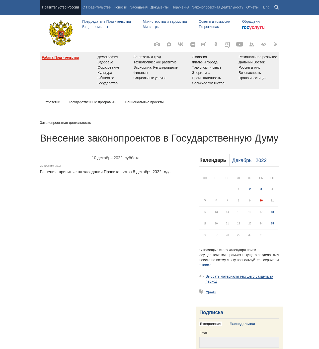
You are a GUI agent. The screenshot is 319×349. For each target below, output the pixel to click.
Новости (120, 7)
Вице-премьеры (95, 27)
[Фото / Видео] (157, 44)
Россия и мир (249, 67)
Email (203, 333)
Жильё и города (205, 62)
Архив (211, 292)
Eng (266, 7)
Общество (106, 78)
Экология (199, 57)
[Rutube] (204, 44)
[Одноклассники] (216, 44)
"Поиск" (205, 265)
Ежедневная (210, 324)
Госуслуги (253, 28)
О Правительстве (96, 7)
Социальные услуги (149, 78)
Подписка (211, 312)
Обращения (251, 21)
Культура (105, 73)
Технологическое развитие (154, 62)
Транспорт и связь (207, 67)
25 (272, 223)
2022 (261, 160)
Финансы (140, 73)
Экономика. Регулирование (155, 67)
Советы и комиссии (214, 21)
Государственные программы (92, 102)
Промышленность (206, 78)
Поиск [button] (277, 7)
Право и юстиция (252, 78)
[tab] (212, 324)
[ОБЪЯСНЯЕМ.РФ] (228, 44)
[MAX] (169, 44)
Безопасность (250, 73)
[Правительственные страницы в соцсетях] (252, 44)
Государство (108, 83)
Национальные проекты (144, 102)
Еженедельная (242, 324)
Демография (108, 57)
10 (261, 200)
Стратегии (52, 102)
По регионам (209, 27)
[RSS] (276, 44)
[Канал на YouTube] (240, 44)
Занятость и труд (147, 57)
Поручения (180, 7)
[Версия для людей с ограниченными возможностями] (264, 44)
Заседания (139, 7)
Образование (108, 67)
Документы (159, 7)
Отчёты (252, 7)
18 (272, 211)
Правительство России (60, 7)
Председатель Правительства (106, 21)
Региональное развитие (258, 57)
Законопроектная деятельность (217, 7)
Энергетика (201, 73)
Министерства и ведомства (165, 21)
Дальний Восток (251, 62)
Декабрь (242, 160)
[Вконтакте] (181, 44)
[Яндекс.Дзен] (193, 44)
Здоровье (105, 62)
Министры (151, 27)
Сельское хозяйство (208, 83)
